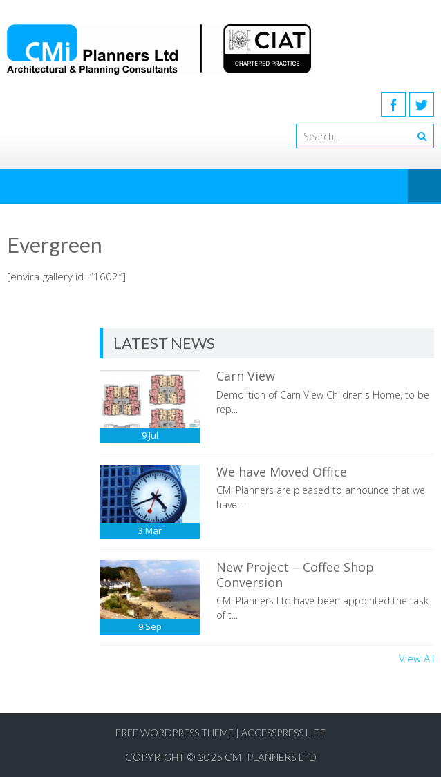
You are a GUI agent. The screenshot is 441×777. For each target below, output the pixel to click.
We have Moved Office (281, 471)
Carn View (245, 375)
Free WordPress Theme (174, 732)
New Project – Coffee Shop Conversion (295, 575)
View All (416, 658)
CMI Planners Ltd (271, 757)
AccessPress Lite (283, 732)
